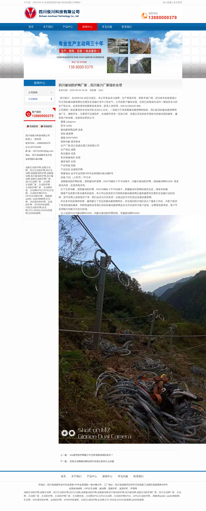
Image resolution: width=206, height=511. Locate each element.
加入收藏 (167, 2)
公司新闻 (33, 92)
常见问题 (107, 26)
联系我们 (127, 26)
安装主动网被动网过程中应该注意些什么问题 (92, 461)
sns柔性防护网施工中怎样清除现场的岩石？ (91, 455)
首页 (31, 26)
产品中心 (68, 26)
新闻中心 (87, 26)
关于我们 (48, 26)
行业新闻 (33, 99)
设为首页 (177, 2)
